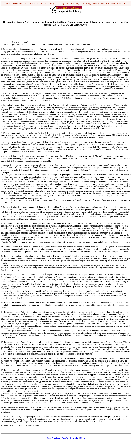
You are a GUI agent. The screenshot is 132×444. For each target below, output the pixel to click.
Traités (65, 438)
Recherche (73, 438)
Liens (82, 438)
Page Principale (53, 438)
